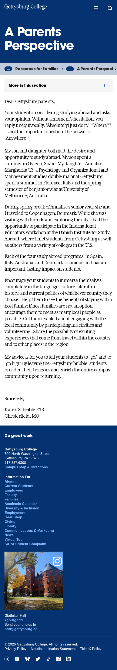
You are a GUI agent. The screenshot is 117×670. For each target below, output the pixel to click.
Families (11, 499)
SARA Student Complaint (25, 544)
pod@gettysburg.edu (22, 629)
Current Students (18, 486)
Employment (14, 513)
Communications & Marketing (29, 530)
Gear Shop (13, 517)
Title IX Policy (90, 649)
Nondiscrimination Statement (53, 649)
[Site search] (110, 8)
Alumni (10, 481)
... (8, 68)
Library (10, 526)
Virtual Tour (14, 539)
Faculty (10, 495)
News (9, 535)
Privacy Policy (15, 649)
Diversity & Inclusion (21, 508)
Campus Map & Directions (26, 467)
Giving (9, 521)
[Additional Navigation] (96, 8)
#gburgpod (13, 620)
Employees (13, 490)
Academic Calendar (20, 504)
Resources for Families (36, 68)
